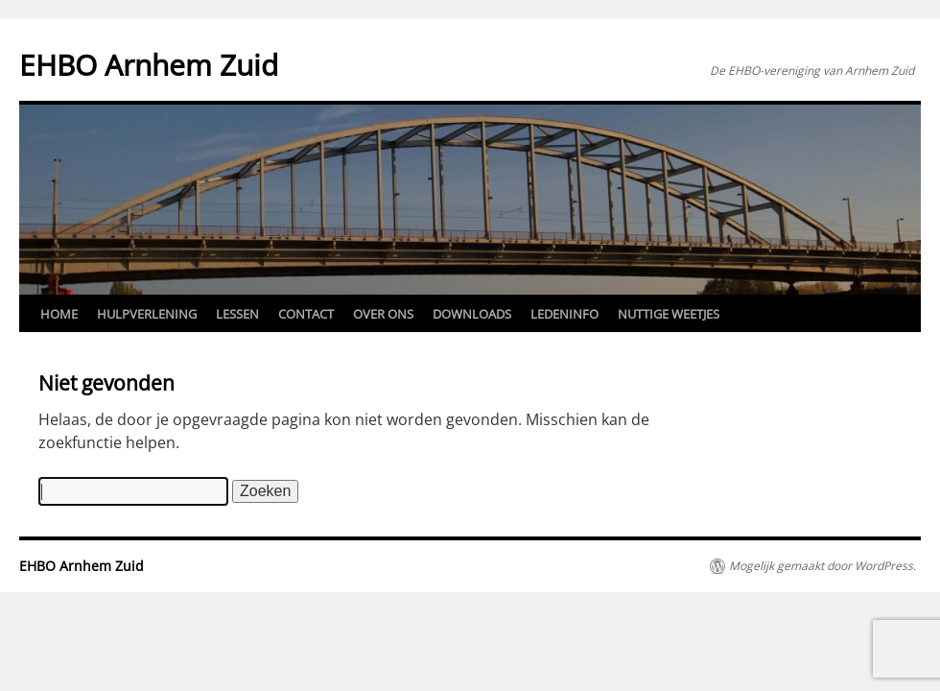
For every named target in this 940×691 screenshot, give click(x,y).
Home (59, 313)
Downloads (472, 313)
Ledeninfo (564, 313)
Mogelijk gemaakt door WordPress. (822, 566)
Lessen (237, 313)
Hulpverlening (147, 313)
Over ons (383, 313)
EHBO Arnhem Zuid (148, 64)
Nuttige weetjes (668, 313)
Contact (306, 313)
